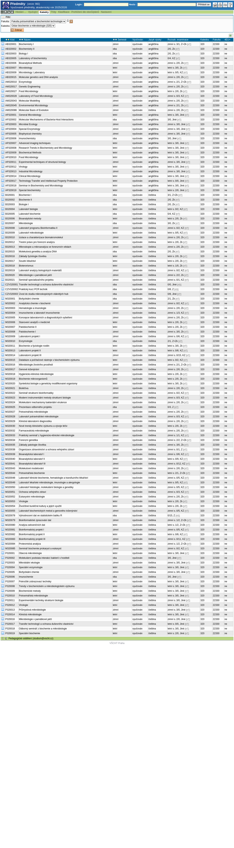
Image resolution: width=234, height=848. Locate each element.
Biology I (23, 53)
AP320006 (10, 138)
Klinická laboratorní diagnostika (35, 421)
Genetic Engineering (29, 86)
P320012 (10, 605)
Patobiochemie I (27, 331)
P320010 (10, 595)
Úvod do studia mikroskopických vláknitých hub (43, 294)
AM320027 (11, 91)
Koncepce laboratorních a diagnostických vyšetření (45, 317)
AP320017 (10, 180)
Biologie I (24, 204)
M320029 (10, 421)
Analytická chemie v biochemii (34, 303)
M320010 (10, 341)
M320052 (10, 496)
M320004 (10, 312)
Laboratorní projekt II (30, 350)
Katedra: (5, 26)
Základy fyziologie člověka (32, 256)
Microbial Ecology (28, 124)
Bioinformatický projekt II (32, 534)
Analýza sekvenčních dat (32, 525)
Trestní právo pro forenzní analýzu (37, 242)
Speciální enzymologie (31, 567)
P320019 (10, 633)
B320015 (10, 251)
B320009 (10, 232)
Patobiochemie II (27, 327)
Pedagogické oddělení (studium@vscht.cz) (30, 638)
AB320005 (10, 58)
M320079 (10, 520)
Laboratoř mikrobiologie (31, 232)
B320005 (10, 213)
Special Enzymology (29, 129)
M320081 (10, 529)
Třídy (53, 12)
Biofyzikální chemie (29, 298)
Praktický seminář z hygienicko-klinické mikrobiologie (46, 435)
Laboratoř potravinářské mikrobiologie (38, 416)
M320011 (10, 345)
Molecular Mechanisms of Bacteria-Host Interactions (46, 119)
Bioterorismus (26, 265)
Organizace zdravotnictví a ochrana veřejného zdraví (46, 449)
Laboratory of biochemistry (33, 58)
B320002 (10, 199)
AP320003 (10, 124)
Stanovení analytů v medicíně (34, 322)
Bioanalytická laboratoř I (31, 454)
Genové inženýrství (29, 369)
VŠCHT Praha (117, 643)
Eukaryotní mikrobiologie (32, 496)
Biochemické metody (30, 591)
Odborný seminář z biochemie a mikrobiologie (43, 628)
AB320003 (10, 53)
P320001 (10, 553)
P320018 (10, 628)
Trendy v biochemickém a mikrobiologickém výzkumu (47, 586)
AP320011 (10, 162)
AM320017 (11, 86)
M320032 (10, 430)
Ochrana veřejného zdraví (32, 492)
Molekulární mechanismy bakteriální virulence (43, 402)
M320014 (10, 355)
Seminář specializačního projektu (36, 279)
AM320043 (11, 100)
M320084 (10, 543)
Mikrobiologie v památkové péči (35, 275)
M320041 (10, 463)
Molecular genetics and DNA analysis (38, 77)
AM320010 (11, 82)
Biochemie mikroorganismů (33, 378)
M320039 (10, 454)
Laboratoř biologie (28, 209)
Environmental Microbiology (33, 105)
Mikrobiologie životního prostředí (36, 364)
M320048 (10, 477)
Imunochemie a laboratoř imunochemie (39, 312)
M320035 (10, 444)
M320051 (10, 492)
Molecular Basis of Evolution (34, 110)
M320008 (10, 331)
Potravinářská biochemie (32, 473)
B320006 (10, 218)
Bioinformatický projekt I (31, 529)
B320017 (10, 261)
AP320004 (10, 129)
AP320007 (10, 143)
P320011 (10, 600)
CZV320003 (11, 294)
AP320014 (10, 176)
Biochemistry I (26, 44)
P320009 (10, 591)
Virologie (23, 501)
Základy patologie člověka (32, 444)
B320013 (10, 246)
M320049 (10, 482)
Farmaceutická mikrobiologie (34, 430)
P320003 (10, 562)
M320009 (10, 336)
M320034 (10, 440)
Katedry (44, 12)
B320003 (10, 204)
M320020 (10, 383)
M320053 (10, 501)
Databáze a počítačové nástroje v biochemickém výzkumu (49, 360)
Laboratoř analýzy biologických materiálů (40, 270)
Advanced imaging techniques (34, 143)
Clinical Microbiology (29, 176)
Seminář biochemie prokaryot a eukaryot (40, 548)
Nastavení (106, 12)
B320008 (10, 228)
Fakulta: (5, 21)
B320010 (10, 237)
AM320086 (11, 110)
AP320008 (10, 148)
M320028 (10, 416)
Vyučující (33, 12)
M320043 (10, 468)
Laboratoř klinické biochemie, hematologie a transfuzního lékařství (53, 477)
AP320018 (10, 185)
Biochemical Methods (30, 152)
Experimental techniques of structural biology (42, 162)
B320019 (10, 270)
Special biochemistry (30, 190)
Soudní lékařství (27, 261)
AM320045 (11, 105)
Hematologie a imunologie (32, 308)
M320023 (10, 397)
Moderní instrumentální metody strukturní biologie (45, 397)
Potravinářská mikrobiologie (33, 411)
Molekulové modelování (31, 468)
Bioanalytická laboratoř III (32, 463)
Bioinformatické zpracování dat (35, 520)
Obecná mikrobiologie (30, 553)
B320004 (10, 209)
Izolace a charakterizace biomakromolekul (41, 237)
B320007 (10, 223)
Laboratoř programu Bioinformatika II (38, 228)
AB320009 (10, 72)
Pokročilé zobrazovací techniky (35, 581)
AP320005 (10, 133)
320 (202, 44)
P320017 (10, 624)
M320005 (10, 317)
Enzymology (25, 82)
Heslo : (133, 4)
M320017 (10, 369)
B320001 (10, 195)
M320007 (10, 327)
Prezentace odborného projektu (35, 407)
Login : (79, 4)
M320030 (10, 426)
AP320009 (10, 152)
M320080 (10, 525)
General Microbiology (30, 115)
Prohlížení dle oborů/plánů (85, 12)
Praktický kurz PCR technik (33, 289)
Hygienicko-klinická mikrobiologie (36, 374)
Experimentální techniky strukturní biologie (41, 600)
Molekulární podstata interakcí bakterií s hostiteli (44, 558)
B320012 (10, 242)
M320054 (10, 506)
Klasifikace (63, 12)
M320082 (10, 534)
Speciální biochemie (29, 633)
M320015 (10, 360)
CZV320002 (11, 289)
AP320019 (10, 190)
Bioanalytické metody (30, 218)
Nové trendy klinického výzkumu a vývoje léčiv (43, 426)
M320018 (10, 374)
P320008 (10, 586)
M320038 (10, 449)
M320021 (10, 388)
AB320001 (10, 44)
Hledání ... (20, 12)
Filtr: (8, 17)
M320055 (10, 510)
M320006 (10, 322)
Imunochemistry (27, 138)
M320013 (10, 350)
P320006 (10, 576)
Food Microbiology (28, 91)
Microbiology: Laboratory (32, 72)
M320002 (10, 303)
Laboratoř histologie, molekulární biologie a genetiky (46, 487)
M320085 (10, 548)
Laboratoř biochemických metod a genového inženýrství (48, 510)
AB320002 (10, 49)
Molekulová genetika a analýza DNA (38, 251)
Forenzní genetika (28, 440)
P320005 (10, 572)
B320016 (10, 256)
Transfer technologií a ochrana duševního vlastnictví (46, 284)
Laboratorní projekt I (29, 336)
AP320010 (10, 157)
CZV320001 (11, 284)
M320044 (10, 473)
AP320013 (10, 171)
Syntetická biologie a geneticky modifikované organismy (48, 383)
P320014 (10, 614)
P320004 (10, 567)
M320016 (10, 364)
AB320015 (10, 77)
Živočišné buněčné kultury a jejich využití (40, 506)
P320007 (10, 581)
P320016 (10, 619)
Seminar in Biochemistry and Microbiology (41, 185)
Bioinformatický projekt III (32, 539)
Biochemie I (25, 195)
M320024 (10, 402)
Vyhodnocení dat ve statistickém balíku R (40, 515)
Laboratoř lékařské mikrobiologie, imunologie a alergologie (49, 482)
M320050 (10, 487)
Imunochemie (26, 576)
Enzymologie (25, 341)
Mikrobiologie (26, 223)
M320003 (10, 308)
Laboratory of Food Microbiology (36, 96)
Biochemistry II (26, 49)
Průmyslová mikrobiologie (32, 609)
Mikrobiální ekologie (29, 562)
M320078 (10, 515)
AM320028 (11, 96)
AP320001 (10, 115)
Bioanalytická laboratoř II (32, 459)
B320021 (10, 279)
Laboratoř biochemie (29, 213)
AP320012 (10, 166)
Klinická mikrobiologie (30, 614)
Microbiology (25, 67)
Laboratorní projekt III (30, 355)
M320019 (10, 378)
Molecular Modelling (29, 100)
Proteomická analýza (30, 543)
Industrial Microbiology (30, 171)
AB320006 (10, 63)
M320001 (10, 298)
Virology (23, 166)
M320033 (10, 435)
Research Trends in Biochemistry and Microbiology (45, 148)
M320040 (10, 459)
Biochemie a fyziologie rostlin (34, 345)
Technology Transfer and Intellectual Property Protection (48, 180)
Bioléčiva (23, 388)
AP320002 (10, 119)
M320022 (10, 393)
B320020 (10, 275)
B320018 (10, 265)
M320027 (10, 411)
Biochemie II (25, 199)
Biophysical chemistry (30, 133)
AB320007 (10, 67)
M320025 (10, 407)
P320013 (10, 609)
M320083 (10, 539)
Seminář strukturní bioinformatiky (36, 393)
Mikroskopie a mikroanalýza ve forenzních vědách (45, 246)
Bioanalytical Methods (30, 63)
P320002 (10, 558)
